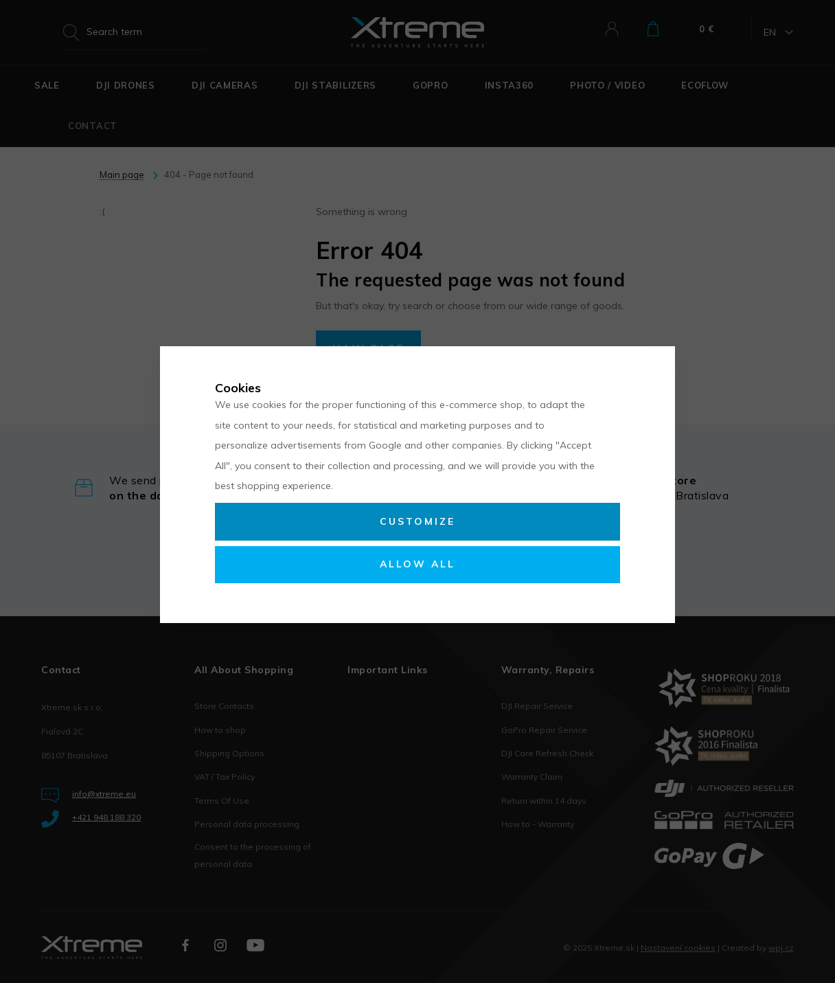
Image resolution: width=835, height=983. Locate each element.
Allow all (417, 564)
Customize (417, 521)
